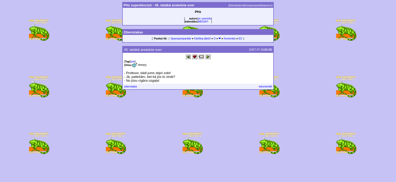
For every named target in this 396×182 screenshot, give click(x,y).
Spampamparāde (180, 38)
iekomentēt (265, 86)
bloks (232, 5)
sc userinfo (204, 18)
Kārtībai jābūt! (202, 38)
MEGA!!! (203, 21)
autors (268, 5)
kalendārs (242, 5)
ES (240, 38)
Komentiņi (230, 38)
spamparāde (256, 5)
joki (133, 61)
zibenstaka (130, 86)
